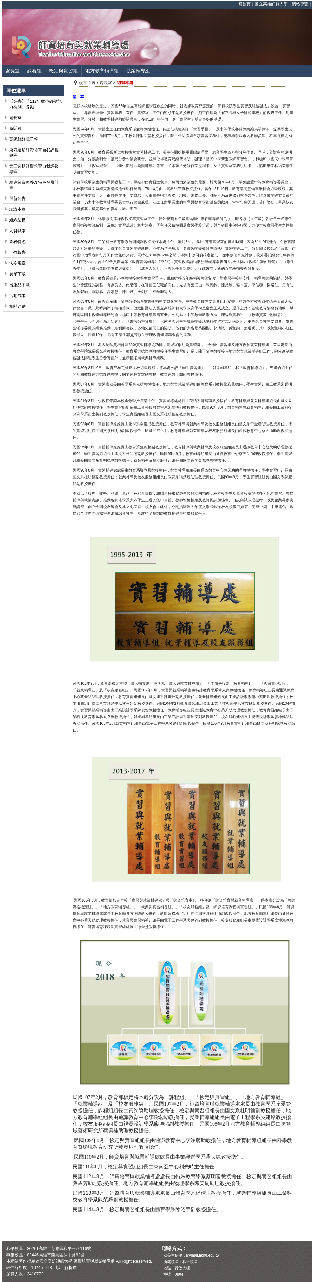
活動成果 (17, 295)
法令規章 (17, 263)
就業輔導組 (138, 70)
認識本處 (17, 209)
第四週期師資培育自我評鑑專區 (34, 153)
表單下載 (17, 274)
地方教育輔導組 (102, 70)
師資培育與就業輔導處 (94, 1261)
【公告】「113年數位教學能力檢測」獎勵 (35, 104)
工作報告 (17, 252)
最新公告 (17, 198)
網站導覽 (300, 4)
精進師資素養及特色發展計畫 (34, 185)
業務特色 (17, 241)
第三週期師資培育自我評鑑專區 (34, 169)
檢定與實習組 (63, 70)
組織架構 (17, 220)
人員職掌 (17, 230)
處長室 (12, 70)
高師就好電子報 (23, 139)
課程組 (34, 70)
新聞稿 (15, 128)
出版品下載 (19, 284)
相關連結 (17, 306)
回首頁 (244, 4)
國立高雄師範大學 (271, 4)
